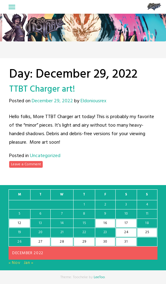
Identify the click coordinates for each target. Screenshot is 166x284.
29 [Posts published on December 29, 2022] (84, 241)
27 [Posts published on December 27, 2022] (40, 241)
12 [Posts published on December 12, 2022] (19, 223)
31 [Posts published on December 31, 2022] (126, 241)
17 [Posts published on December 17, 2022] (126, 223)
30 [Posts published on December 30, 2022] (105, 241)
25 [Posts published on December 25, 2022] (147, 232)
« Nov (14, 262)
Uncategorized (45, 156)
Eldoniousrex (93, 101)
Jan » (29, 262)
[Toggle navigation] (12, 7)
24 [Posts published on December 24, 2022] (126, 232)
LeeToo (99, 277)
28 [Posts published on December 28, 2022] (62, 241)
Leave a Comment (26, 164)
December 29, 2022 (52, 101)
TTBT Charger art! (42, 89)
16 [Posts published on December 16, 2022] (105, 223)
